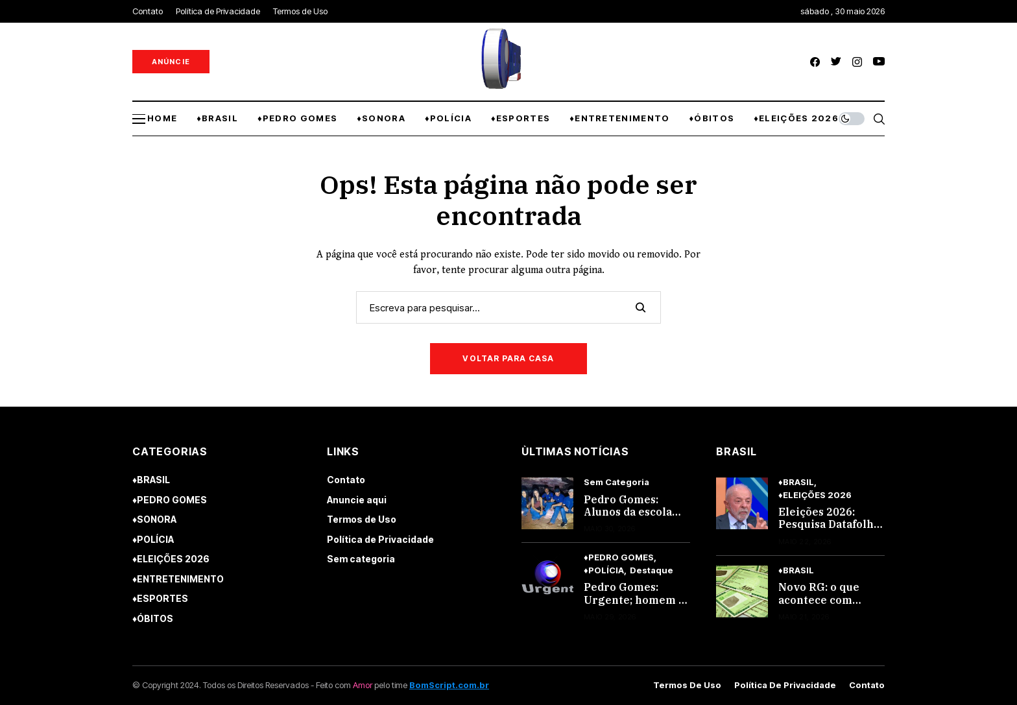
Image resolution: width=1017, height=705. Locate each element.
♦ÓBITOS (152, 618)
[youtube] (879, 62)
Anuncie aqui (357, 499)
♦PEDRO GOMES (169, 499)
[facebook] (815, 62)
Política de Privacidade (380, 539)
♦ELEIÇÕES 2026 (170, 558)
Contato (346, 479)
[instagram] (857, 62)
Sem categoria (361, 558)
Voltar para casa (508, 358)
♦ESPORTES (160, 598)
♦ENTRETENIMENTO (178, 578)
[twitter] (836, 62)
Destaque (651, 570)
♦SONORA (154, 519)
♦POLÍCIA (153, 539)
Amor (362, 685)
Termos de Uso (361, 519)
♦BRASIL (151, 479)
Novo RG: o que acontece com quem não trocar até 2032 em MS (823, 605)
